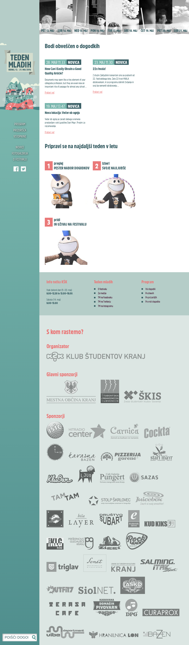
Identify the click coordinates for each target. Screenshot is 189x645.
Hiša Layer (81, 520)
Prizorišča (19, 130)
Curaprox (160, 612)
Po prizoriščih (151, 297)
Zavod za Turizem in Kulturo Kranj (123, 567)
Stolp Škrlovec (109, 500)
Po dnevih (149, 293)
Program (19, 124)
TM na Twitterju (104, 301)
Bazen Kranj (157, 634)
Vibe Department (65, 632)
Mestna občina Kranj (71, 391)
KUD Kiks (159, 523)
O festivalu (20, 159)
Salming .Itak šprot (159, 565)
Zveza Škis (142, 396)
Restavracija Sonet (94, 563)
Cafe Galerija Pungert (112, 478)
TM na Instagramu (105, 306)
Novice (20, 147)
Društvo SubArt (111, 518)
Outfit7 (60, 589)
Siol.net (97, 590)
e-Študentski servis (134, 518)
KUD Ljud (86, 474)
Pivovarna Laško (132, 585)
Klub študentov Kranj (23, 168)
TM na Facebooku (105, 297)
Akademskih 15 (55, 452)
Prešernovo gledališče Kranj (81, 543)
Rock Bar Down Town (55, 518)
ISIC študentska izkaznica (55, 430)
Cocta (157, 432)
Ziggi (109, 543)
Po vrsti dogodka (152, 301)
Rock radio (137, 541)
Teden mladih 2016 (19, 55)
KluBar (60, 478)
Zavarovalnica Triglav (63, 567)
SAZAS (143, 477)
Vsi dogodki (150, 289)
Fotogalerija (20, 153)
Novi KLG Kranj (55, 543)
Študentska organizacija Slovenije (110, 391)
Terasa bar (67, 608)
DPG (131, 607)
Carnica (124, 431)
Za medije (102, 293)
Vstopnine (20, 136)
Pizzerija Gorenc (121, 456)
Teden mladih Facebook (16, 168)
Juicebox (149, 498)
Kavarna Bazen (82, 456)
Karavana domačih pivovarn (106, 607)
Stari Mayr (162, 452)
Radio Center (87, 431)
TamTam (65, 496)
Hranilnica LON (113, 634)
